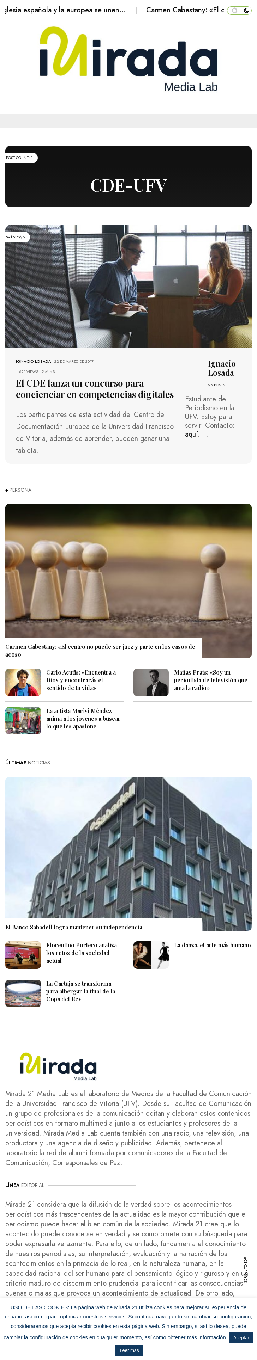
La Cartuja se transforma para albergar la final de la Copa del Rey (80, 991)
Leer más (129, 1350)
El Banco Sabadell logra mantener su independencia (73, 927)
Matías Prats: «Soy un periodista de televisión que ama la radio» (210, 680)
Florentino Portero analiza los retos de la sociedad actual (81, 952)
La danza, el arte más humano (212, 945)
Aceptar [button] (241, 1337)
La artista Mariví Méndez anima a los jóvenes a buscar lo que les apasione (83, 718)
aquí (191, 434)
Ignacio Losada (33, 361)
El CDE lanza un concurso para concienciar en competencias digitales (95, 388)
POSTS (219, 385)
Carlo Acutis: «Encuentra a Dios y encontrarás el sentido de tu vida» (81, 680)
